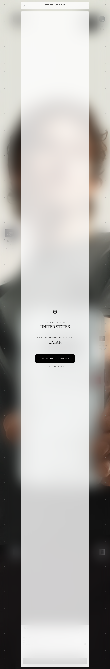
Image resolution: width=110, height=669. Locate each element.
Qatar (55, 366)
